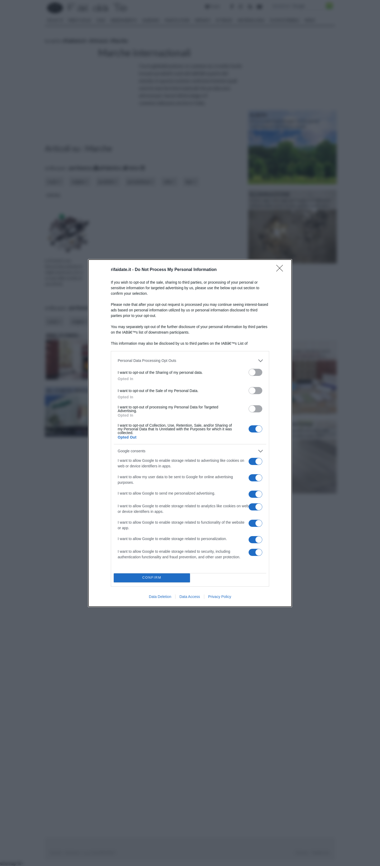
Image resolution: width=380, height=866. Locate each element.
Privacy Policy (219, 597)
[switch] (255, 372)
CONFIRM (152, 578)
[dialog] (190, 433)
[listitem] (190, 360)
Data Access (189, 597)
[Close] (281, 270)
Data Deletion (160, 597)
